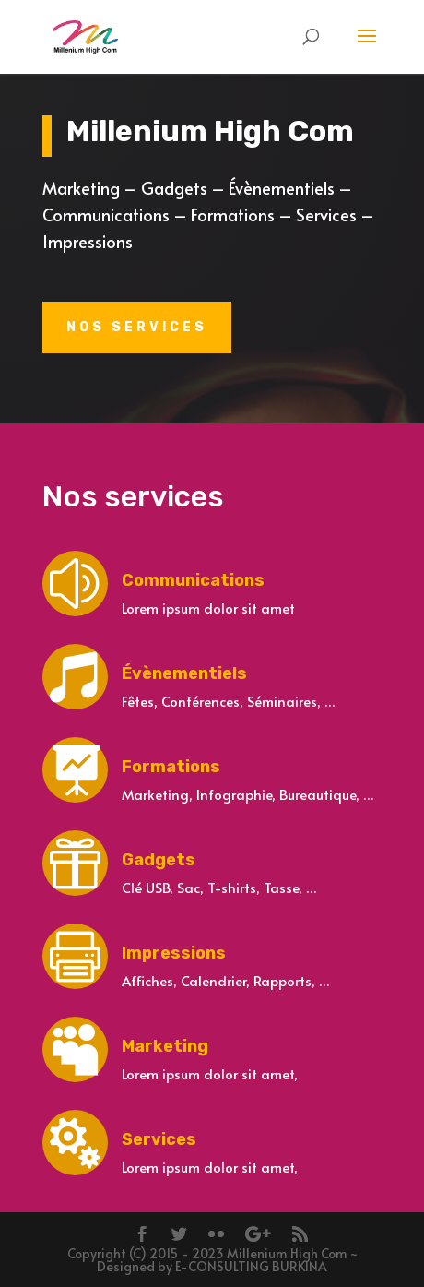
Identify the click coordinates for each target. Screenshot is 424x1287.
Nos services (136, 327)
